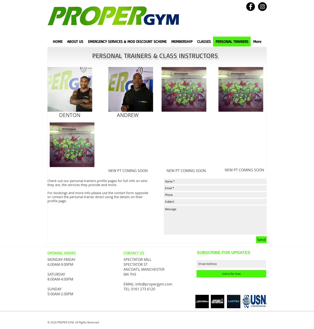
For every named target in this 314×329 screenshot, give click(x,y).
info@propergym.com (153, 284)
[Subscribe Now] (231, 273)
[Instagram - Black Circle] (262, 6)
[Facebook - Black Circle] (250, 6)
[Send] (261, 239)
